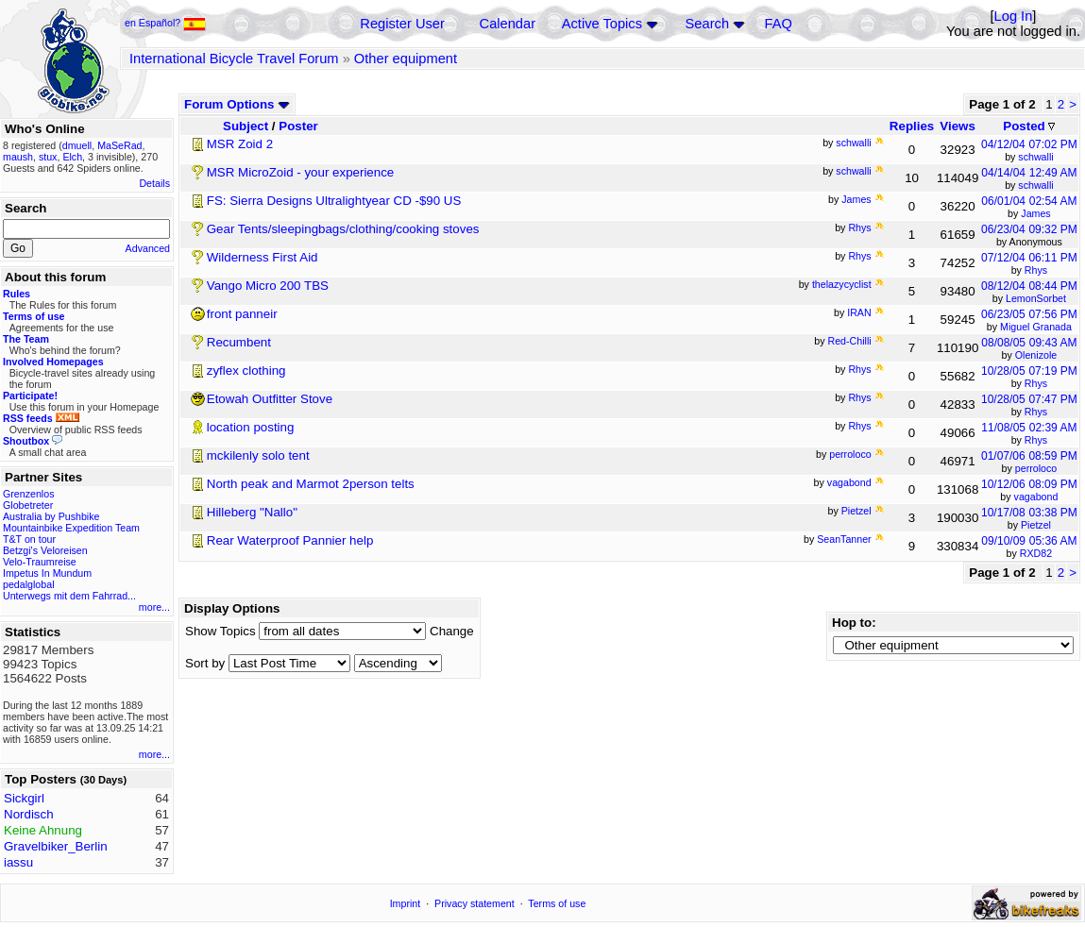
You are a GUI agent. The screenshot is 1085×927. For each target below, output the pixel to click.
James (1035, 213)
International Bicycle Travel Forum (234, 58)
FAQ (778, 23)
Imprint (405, 903)
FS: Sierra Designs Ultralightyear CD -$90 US (334, 201)
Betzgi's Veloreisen (45, 550)
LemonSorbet (1036, 298)
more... (154, 607)
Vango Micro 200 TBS (268, 285)
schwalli (1035, 156)
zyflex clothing (246, 370)
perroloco (1036, 468)
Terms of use (556, 903)
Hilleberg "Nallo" (252, 512)
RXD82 (1036, 553)
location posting (251, 427)
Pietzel (1036, 525)
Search (707, 23)
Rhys (1036, 270)
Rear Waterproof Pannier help (290, 540)
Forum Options (237, 104)
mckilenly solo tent (258, 455)
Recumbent (239, 342)
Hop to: (854, 622)
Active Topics (602, 23)
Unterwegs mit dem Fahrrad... (69, 595)
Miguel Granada (1036, 326)
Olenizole (1036, 355)
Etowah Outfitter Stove (269, 399)
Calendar (507, 23)
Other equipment (405, 58)
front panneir (242, 314)
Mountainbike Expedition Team (71, 527)
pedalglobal (29, 584)
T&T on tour (29, 539)
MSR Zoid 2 (240, 144)
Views (957, 126)
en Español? (165, 22)
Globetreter (28, 505)
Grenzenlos (29, 493)
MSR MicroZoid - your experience (301, 172)
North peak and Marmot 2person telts (311, 484)
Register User (402, 23)
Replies (912, 126)
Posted (1029, 126)
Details (154, 183)
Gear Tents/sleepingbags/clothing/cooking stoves (343, 229)
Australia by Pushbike (51, 516)
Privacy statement (474, 903)
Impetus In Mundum (47, 573)
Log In (1013, 16)
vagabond (1036, 496)
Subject (245, 126)
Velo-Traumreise (39, 561)
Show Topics (220, 631)
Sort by (205, 663)
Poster (298, 126)
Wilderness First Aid (262, 257)
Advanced (148, 248)
